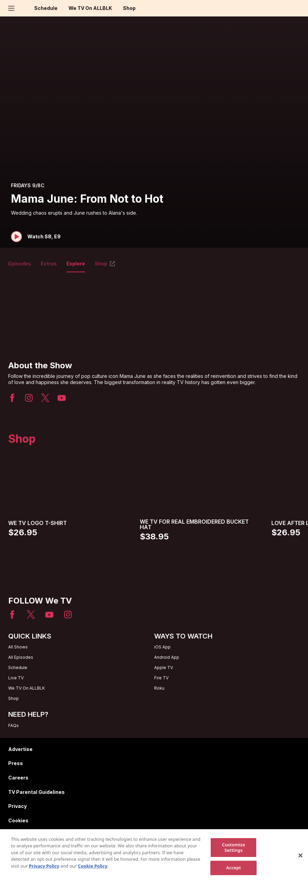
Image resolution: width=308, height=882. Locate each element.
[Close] (300, 859)
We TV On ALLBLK (90, 8)
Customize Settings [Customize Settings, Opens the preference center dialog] (233, 851)
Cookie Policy (93, 870)
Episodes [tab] (19, 263)
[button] (36, 237)
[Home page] (154, 570)
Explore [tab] (75, 263)
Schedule (46, 8)
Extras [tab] (49, 263)
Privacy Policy (44, 870)
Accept (233, 872)
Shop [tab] (105, 263)
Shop (129, 8)
